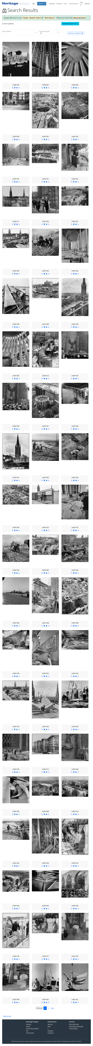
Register (87, 4)
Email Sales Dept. (74, 1024)
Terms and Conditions (32, 1028)
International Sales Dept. (76, 1026)
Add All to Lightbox (75, 33)
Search (41, 4)
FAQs (49, 1026)
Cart (65, 4)
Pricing (28, 1026)
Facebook (50, 1031)
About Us (50, 1024)
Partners (59, 4)
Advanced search (70, 24)
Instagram (51, 1033)
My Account (74, 4)
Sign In (81, 4)
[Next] (52, 1008)
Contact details (73, 1028)
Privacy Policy (30, 1033)
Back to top (7, 1016)
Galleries (52, 4)
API (27, 1031)
